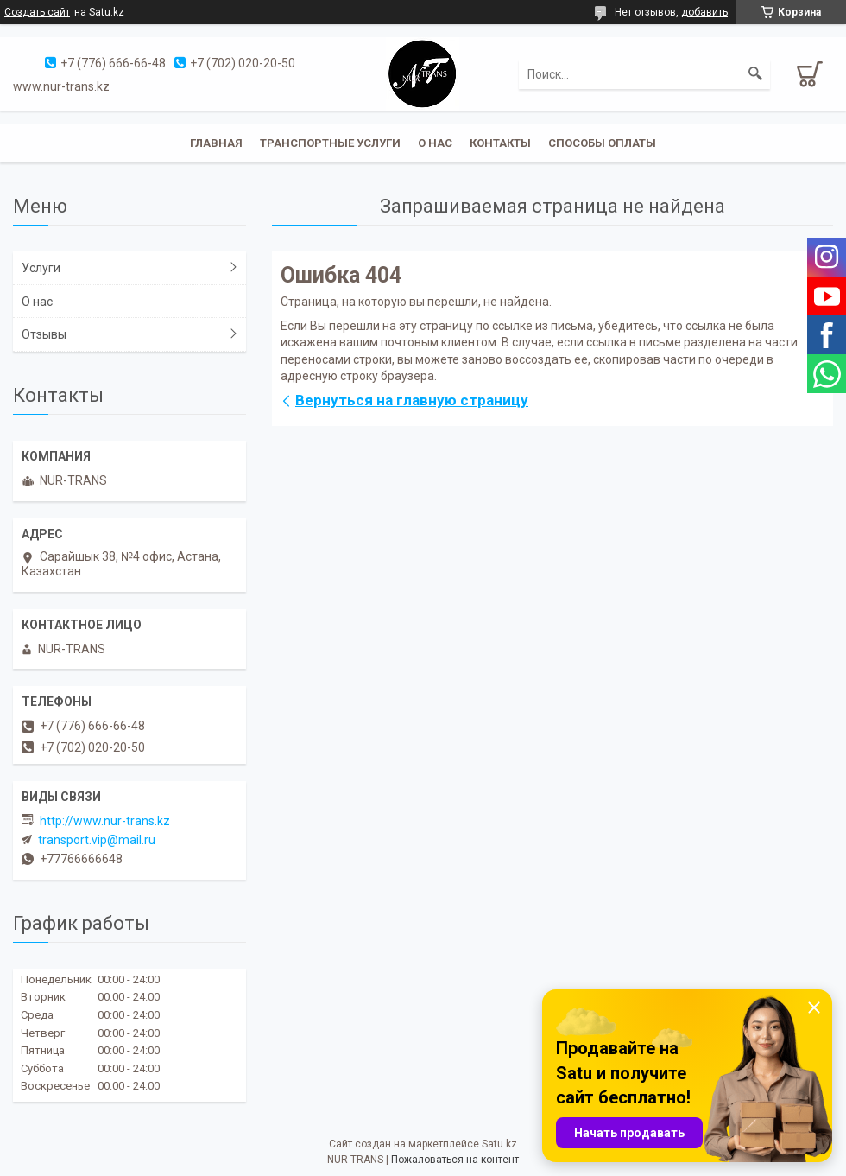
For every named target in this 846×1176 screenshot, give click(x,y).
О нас (435, 143)
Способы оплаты (602, 143)
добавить (704, 12)
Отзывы (44, 334)
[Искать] (755, 74)
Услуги (41, 268)
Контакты (500, 143)
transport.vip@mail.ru (96, 840)
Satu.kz (499, 1144)
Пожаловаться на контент (455, 1160)
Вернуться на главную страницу (411, 400)
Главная (216, 143)
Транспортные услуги (330, 143)
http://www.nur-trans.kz (105, 821)
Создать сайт (37, 12)
